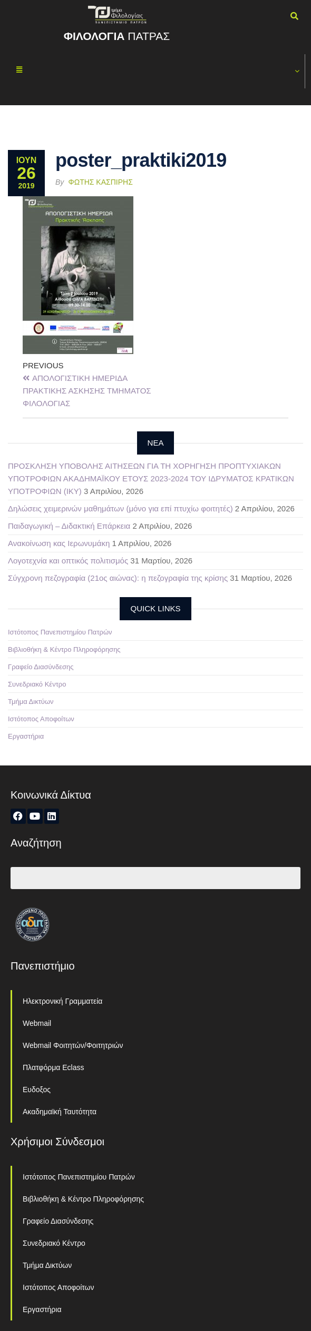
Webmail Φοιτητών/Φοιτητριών (73, 1045)
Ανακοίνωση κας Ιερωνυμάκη (59, 543)
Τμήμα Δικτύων (31, 701)
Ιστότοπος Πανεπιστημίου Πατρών (60, 632)
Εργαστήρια (26, 736)
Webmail (37, 1023)
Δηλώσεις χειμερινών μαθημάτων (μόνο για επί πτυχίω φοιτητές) (120, 508)
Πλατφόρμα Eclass (53, 1067)
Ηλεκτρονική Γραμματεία (62, 1001)
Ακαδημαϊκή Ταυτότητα (59, 1111)
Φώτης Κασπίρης (101, 182)
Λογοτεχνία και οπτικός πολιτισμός (68, 560)
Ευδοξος (37, 1089)
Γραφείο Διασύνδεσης (41, 667)
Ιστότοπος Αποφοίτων (41, 719)
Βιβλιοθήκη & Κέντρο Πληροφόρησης (64, 649)
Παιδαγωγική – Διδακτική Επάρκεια (69, 525)
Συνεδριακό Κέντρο (37, 684)
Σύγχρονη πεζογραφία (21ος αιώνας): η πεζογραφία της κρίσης (118, 577)
